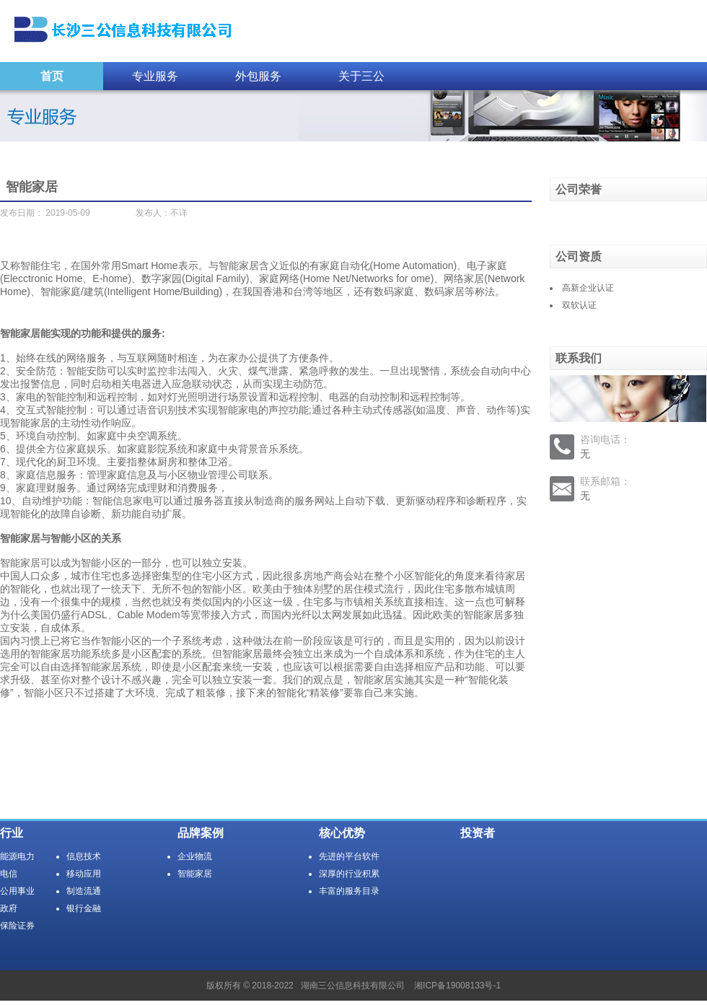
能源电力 (17, 856)
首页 (51, 76)
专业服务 (155, 76)
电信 (8, 874)
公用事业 (17, 891)
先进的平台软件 (349, 856)
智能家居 (194, 874)
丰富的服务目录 (349, 891)
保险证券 (17, 926)
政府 (8, 908)
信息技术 (83, 856)
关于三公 (361, 76)
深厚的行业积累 (349, 874)
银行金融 (83, 908)
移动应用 (83, 874)
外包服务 (258, 76)
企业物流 (194, 856)
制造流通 (83, 891)
